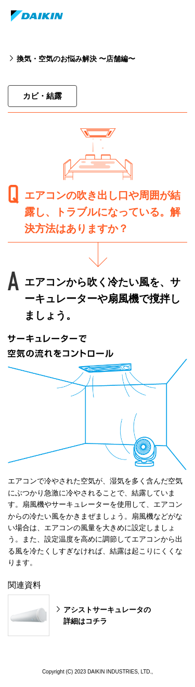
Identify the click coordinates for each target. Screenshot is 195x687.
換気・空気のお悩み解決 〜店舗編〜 (76, 59)
